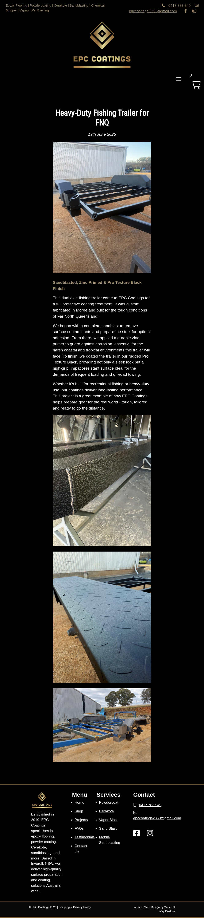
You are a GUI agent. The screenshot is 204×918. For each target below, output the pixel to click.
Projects (81, 820)
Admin (138, 907)
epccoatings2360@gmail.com (153, 11)
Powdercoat (108, 802)
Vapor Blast (108, 820)
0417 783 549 (179, 5)
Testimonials (85, 837)
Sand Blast (108, 828)
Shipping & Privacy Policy (75, 907)
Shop (79, 811)
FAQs (79, 828)
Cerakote (106, 811)
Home (79, 802)
